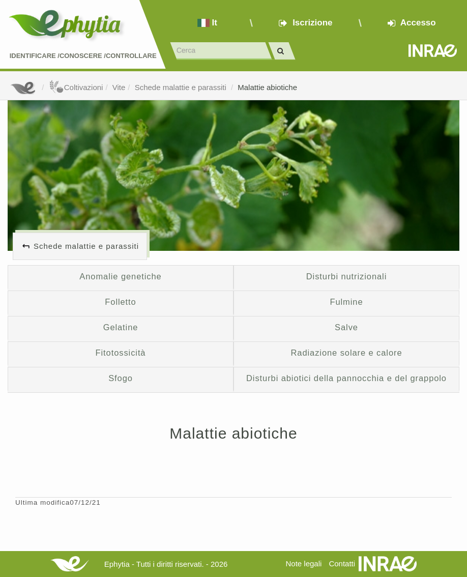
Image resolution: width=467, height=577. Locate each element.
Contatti (342, 563)
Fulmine (346, 301)
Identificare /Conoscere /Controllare (83, 56)
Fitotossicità (121, 352)
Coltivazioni (76, 87)
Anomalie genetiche (120, 276)
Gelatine (120, 327)
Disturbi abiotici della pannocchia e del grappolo (346, 378)
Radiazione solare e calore (346, 352)
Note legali (303, 563)
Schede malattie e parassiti (181, 87)
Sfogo (120, 378)
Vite (119, 87)
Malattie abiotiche (267, 87)
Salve (346, 327)
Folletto (120, 301)
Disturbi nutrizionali (346, 276)
